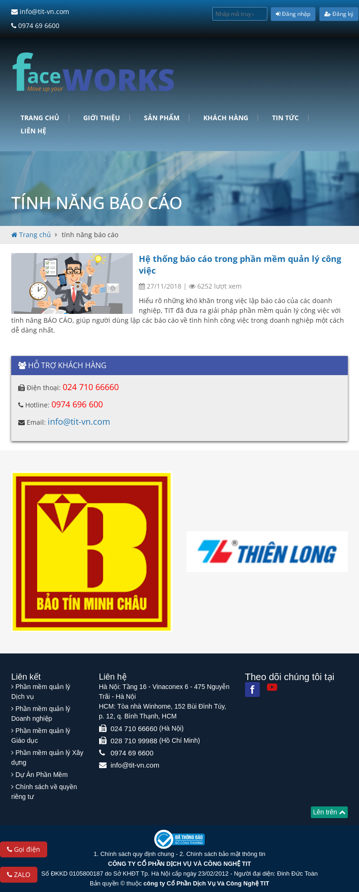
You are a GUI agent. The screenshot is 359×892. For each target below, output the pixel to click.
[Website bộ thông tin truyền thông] (179, 837)
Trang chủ (40, 117)
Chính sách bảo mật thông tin (225, 852)
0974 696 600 (77, 403)
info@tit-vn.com (40, 11)
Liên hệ (33, 130)
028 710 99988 (134, 740)
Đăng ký (338, 14)
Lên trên (329, 811)
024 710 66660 (91, 386)
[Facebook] (252, 688)
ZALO (18, 874)
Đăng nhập (293, 14)
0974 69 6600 (35, 25)
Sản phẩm (162, 117)
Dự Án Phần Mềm (41, 773)
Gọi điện (23, 849)
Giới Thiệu (101, 117)
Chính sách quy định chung (137, 852)
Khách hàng (225, 117)
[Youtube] (272, 686)
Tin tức (285, 117)
